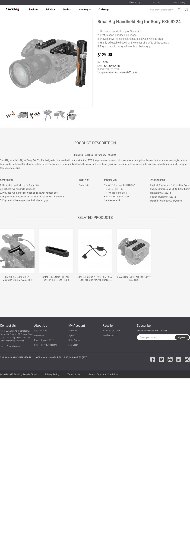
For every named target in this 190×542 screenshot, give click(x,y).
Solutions (50, 9)
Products (33, 9)
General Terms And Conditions (103, 374)
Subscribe (144, 325)
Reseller (108, 325)
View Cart (72, 330)
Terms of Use (73, 374)
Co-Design (103, 9)
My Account (76, 325)
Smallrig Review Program (45, 345)
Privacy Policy (52, 374)
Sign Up (182, 337)
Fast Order (73, 345)
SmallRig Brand (41, 330)
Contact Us (8, 325)
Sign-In (71, 335)
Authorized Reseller (111, 330)
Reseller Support (110, 335)
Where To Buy (134, 2)
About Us (40, 325)
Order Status (74, 340)
